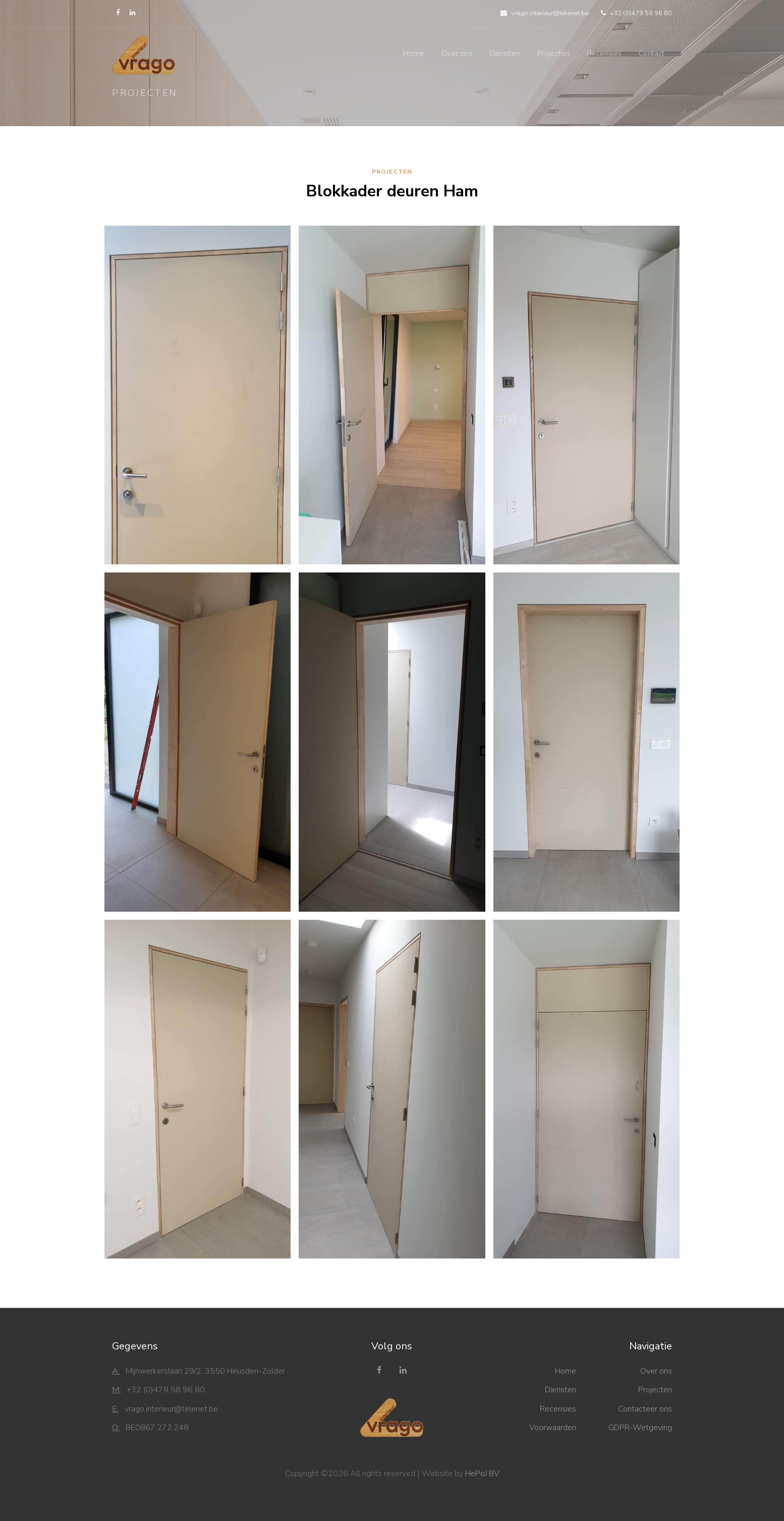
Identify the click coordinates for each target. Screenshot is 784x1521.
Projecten (553, 53)
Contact (651, 53)
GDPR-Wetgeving (640, 1427)
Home (413, 53)
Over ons (457, 53)
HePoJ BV (482, 1473)
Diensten (505, 53)
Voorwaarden (552, 1427)
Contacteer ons (645, 1408)
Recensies (604, 53)
